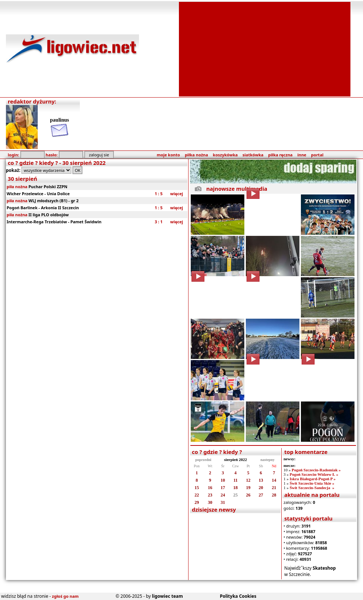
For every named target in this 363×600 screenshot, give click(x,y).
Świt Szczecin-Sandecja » (311, 487)
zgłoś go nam (65, 596)
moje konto (168, 154)
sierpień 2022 (235, 459)
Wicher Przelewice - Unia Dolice (38, 193)
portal (317, 154)
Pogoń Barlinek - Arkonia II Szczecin (43, 207)
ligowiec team (167, 596)
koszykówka (225, 154)
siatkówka (252, 154)
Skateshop (324, 568)
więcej (176, 193)
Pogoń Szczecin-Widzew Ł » (313, 474)
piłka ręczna (280, 154)
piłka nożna (196, 154)
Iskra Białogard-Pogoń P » (312, 479)
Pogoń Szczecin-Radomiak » (316, 470)
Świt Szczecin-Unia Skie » (311, 483)
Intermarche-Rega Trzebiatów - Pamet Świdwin (54, 221)
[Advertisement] (264, 48)
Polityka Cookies (238, 596)
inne (301, 154)
